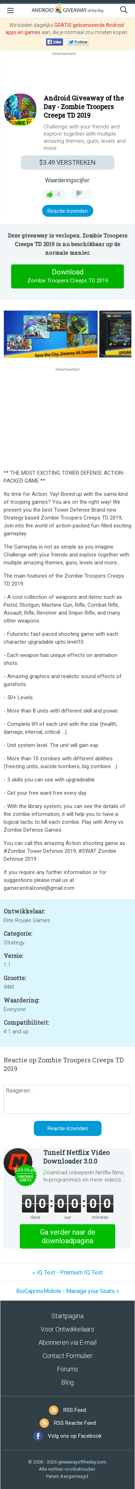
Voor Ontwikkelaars (67, 1329)
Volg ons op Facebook (75, 1436)
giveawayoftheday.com (82, 1462)
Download (67, 276)
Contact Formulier (67, 1355)
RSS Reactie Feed (75, 1423)
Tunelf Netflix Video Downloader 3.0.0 (76, 1156)
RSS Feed (74, 1410)
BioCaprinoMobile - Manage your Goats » (67, 1291)
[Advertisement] (67, 74)
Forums (67, 1369)
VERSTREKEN (67, 162)
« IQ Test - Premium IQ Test (67, 1272)
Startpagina (67, 1316)
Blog (67, 1382)
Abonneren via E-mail (67, 1342)
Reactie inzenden (68, 211)
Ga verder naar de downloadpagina (67, 1236)
